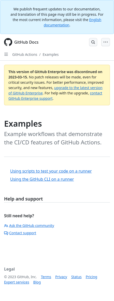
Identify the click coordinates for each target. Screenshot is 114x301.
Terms (46, 276)
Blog (37, 282)
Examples (51, 54)
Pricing (91, 276)
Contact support (20, 232)
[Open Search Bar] (93, 42)
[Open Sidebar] (6, 54)
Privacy (61, 276)
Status (76, 276)
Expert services (16, 282)
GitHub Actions (24, 54)
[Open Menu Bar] (105, 42)
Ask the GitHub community (29, 225)
